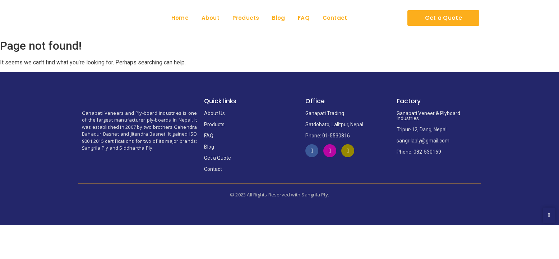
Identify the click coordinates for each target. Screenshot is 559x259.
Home (180, 18)
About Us (214, 113)
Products (245, 18)
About (211, 18)
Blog (278, 18)
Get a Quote (217, 158)
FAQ (304, 18)
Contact (335, 18)
